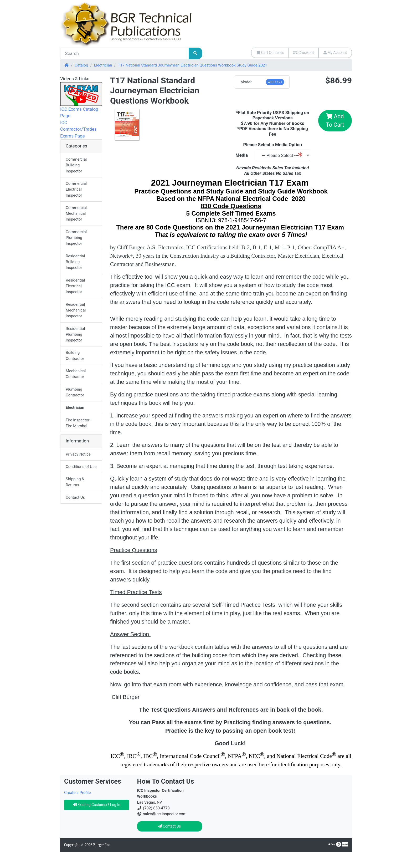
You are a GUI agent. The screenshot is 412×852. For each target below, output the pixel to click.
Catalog (81, 65)
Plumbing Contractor (75, 392)
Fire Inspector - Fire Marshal (78, 423)
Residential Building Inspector (75, 262)
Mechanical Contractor (76, 374)
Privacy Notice (78, 454)
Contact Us (75, 497)
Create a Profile (77, 792)
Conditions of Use (81, 466)
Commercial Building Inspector (76, 165)
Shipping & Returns (75, 482)
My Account (335, 52)
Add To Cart (335, 120)
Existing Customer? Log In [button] (96, 805)
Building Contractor (75, 355)
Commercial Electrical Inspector (76, 189)
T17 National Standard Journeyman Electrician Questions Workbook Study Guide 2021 (192, 65)
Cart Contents (270, 52)
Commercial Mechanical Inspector (76, 213)
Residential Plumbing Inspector (75, 334)
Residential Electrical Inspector (75, 286)
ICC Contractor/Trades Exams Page (78, 129)
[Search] (124, 53)
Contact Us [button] (169, 826)
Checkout (303, 52)
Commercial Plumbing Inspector (76, 237)
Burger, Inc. (102, 845)
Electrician (103, 65)
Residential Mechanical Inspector (76, 310)
